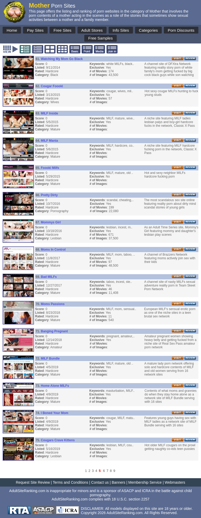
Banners (118, 482)
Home (12, 30)
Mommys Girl (51, 222)
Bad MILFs (49, 277)
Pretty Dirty (49, 195)
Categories (148, 30)
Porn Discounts (181, 30)
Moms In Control (53, 249)
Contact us (100, 482)
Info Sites (121, 30)
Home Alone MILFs (55, 386)
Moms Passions (53, 304)
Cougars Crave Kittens (58, 440)
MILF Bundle (50, 358)
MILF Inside (49, 113)
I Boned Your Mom (54, 413)
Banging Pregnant (54, 331)
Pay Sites (35, 30)
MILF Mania (49, 140)
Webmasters (175, 482)
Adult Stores (92, 30)
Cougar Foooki (52, 86)
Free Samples (100, 38)
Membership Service (145, 482)
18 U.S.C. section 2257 (130, 499)
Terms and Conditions (70, 482)
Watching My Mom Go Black (62, 59)
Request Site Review (33, 482)
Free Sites (62, 30)
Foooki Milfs (50, 168)
